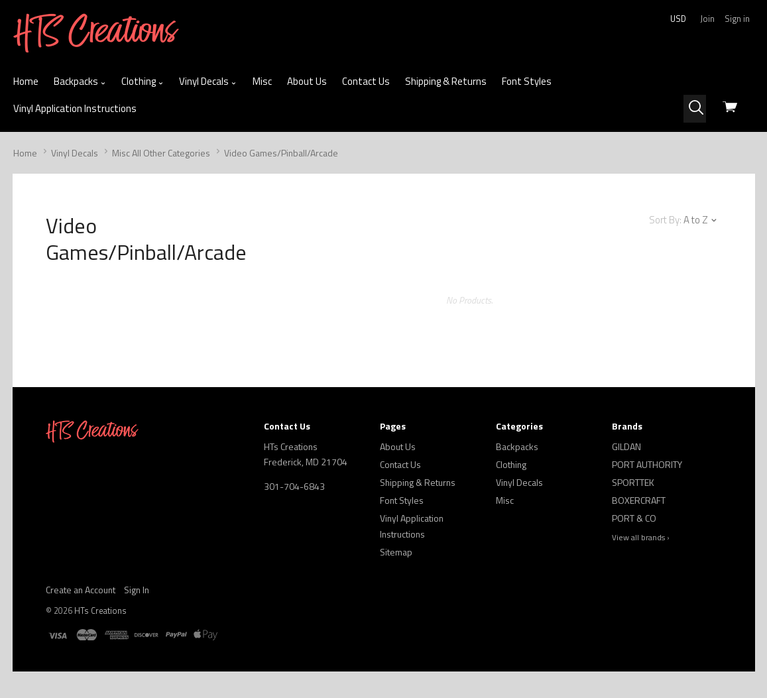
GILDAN (626, 446)
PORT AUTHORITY (647, 464)
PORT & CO (634, 518)
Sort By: (665, 219)
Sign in (737, 18)
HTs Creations (100, 610)
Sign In (136, 590)
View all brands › (641, 538)
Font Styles (527, 81)
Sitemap (396, 552)
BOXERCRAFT (639, 500)
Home (25, 81)
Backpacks (80, 81)
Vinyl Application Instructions (75, 108)
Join (707, 18)
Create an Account (80, 590)
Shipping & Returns (446, 81)
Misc (262, 81)
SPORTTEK (633, 482)
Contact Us (366, 81)
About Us (307, 81)
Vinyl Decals (208, 81)
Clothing (142, 81)
